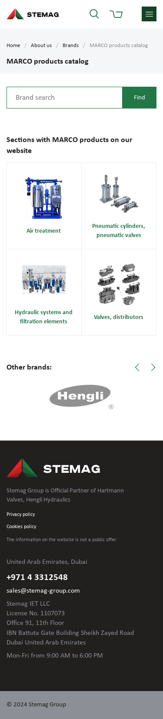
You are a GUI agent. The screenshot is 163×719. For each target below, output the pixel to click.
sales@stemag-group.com (43, 590)
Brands (71, 45)
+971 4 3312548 (37, 577)
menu (149, 14)
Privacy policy (21, 514)
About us (41, 45)
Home (13, 45)
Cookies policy (21, 526)
